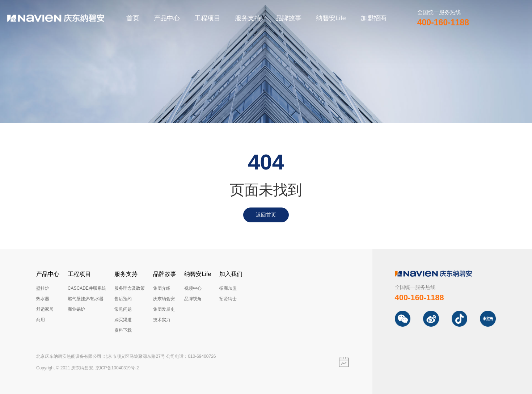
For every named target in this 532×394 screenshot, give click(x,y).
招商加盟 (228, 288)
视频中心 (193, 288)
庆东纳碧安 (164, 298)
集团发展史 (164, 309)
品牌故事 (288, 18)
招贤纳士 (228, 298)
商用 (40, 319)
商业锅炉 (76, 309)
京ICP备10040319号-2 (117, 367)
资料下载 (123, 330)
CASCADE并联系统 (87, 288)
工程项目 (207, 18)
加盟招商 (373, 18)
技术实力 (161, 319)
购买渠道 (123, 319)
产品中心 (167, 18)
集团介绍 (161, 288)
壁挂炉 (42, 288)
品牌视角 (193, 298)
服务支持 (248, 18)
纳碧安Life (331, 18)
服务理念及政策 (129, 288)
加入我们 (230, 274)
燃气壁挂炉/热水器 (86, 298)
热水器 (42, 298)
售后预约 (123, 298)
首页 (132, 18)
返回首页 (266, 215)
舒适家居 (45, 309)
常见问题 (123, 309)
